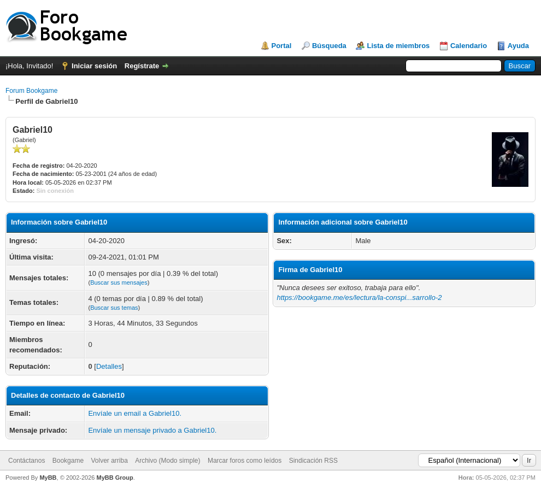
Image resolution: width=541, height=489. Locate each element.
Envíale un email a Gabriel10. (134, 413)
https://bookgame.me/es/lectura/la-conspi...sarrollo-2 (359, 297)
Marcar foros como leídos (244, 460)
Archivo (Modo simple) (167, 460)
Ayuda (518, 46)
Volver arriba (109, 460)
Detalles (109, 366)
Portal (282, 46)
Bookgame (68, 460)
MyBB (47, 477)
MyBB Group (114, 477)
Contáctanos (26, 460)
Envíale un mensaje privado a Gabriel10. (152, 430)
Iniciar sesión (94, 66)
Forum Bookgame (31, 91)
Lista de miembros (398, 46)
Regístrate (142, 66)
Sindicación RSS (313, 460)
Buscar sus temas (114, 307)
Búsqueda (329, 46)
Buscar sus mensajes (119, 282)
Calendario (468, 46)
